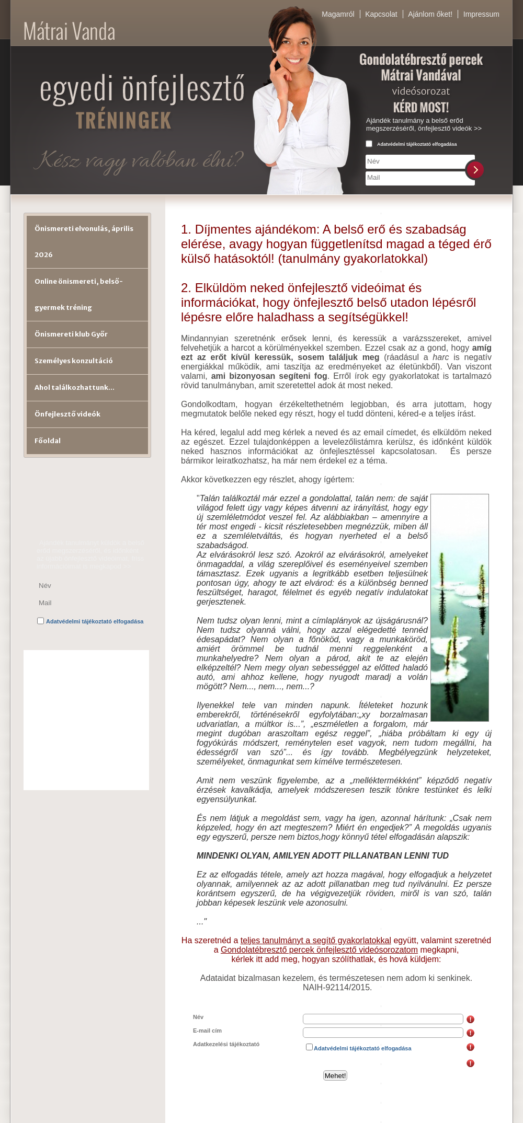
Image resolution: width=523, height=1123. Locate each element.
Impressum (481, 14)
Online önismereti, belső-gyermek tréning (79, 294)
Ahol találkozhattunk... (75, 387)
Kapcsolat (381, 14)
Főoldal (48, 440)
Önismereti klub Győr (71, 334)
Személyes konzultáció (74, 360)
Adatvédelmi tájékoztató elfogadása (417, 144)
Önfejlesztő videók (67, 414)
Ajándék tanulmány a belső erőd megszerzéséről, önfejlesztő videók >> (424, 124)
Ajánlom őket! (430, 14)
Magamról (338, 14)
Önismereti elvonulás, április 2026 (84, 241)
